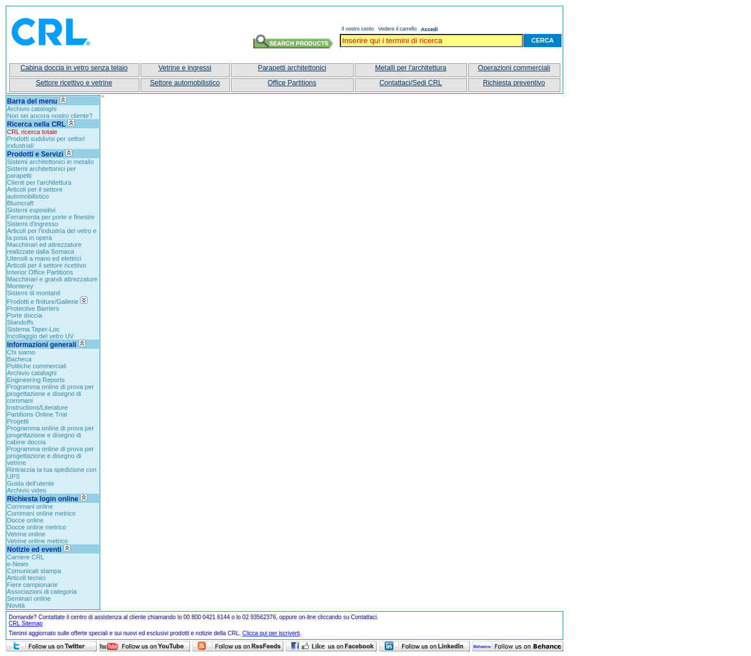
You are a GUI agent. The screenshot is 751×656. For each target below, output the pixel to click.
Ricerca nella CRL (36, 124)
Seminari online (29, 598)
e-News (17, 563)
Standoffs (20, 322)
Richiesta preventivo (514, 83)
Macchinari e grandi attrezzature (52, 279)
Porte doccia (24, 315)
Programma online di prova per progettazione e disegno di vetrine (50, 455)
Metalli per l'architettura (410, 68)
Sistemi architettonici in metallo (50, 161)
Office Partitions (292, 83)
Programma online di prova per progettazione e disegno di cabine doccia (50, 435)
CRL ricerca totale (32, 131)
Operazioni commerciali (514, 68)
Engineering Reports (36, 379)
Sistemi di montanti (33, 292)
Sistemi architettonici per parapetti (41, 172)
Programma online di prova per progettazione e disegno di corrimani (50, 393)
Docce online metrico (36, 527)
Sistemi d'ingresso (32, 223)
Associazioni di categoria (42, 591)
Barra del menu (32, 101)
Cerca (542, 40)
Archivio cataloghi (31, 108)
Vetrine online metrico (37, 540)
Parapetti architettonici (292, 68)
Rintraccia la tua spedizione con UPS (51, 473)
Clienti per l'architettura (39, 182)
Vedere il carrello (397, 29)
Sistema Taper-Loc (33, 329)
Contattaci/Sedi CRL (411, 83)
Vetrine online (26, 534)
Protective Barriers (33, 308)
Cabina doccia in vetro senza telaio (73, 68)
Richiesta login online (47, 498)
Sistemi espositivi (31, 210)
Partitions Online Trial (37, 414)
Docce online (25, 520)
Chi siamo (21, 352)
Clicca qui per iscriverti (271, 633)
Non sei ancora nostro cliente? (50, 115)
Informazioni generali (42, 345)
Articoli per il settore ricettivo (46, 265)
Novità (16, 605)
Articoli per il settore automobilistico (35, 193)
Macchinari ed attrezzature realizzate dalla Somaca (44, 248)
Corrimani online (30, 506)
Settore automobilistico (184, 83)
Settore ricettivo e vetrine (74, 83)
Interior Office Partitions (40, 272)
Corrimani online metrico (41, 513)
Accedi (429, 29)
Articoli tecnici (26, 577)
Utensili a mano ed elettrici (44, 258)
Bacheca (19, 359)
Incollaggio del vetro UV (40, 336)
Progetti (18, 421)
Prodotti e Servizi (35, 154)
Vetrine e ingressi (184, 68)
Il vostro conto (358, 29)
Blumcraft (20, 203)
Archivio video (26, 490)
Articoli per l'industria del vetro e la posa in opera (52, 234)
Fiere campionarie (32, 584)
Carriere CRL (25, 557)
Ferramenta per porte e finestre (50, 216)
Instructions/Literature (37, 407)
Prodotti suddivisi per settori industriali (46, 142)
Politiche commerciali (36, 366)
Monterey (20, 286)
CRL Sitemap (26, 623)
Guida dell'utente (30, 483)
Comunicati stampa (34, 570)
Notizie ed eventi (34, 550)
